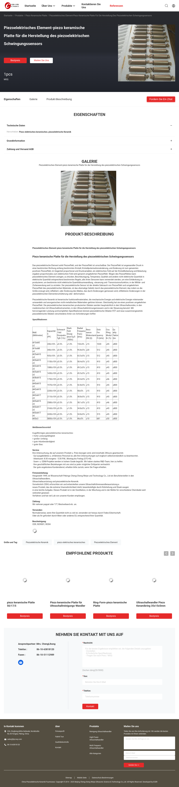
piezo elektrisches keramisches (71, 542)
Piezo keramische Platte (36, 15)
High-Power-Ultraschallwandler (97, 738)
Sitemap (69, 778)
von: (86, 676)
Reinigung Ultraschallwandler (101, 732)
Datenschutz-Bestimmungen (102, 778)
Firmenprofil (59, 731)
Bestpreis (15, 60)
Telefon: (87, 691)
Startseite (8, 15)
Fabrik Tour (59, 737)
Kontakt (90, 706)
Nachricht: (88, 643)
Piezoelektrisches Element (106, 542)
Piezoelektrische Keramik (37, 542)
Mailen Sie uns (41, 60)
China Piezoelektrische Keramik (34, 782)
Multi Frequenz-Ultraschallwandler (97, 747)
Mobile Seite (82, 778)
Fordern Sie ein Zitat (160, 99)
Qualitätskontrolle (62, 742)
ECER (155, 782)
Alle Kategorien (95, 753)
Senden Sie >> (133, 765)
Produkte (19, 15)
